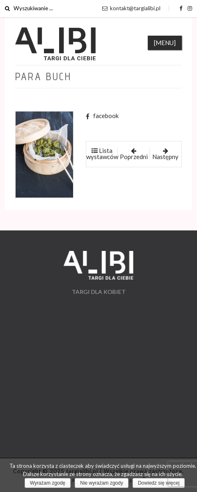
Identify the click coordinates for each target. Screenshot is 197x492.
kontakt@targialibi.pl (131, 8)
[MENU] (165, 42)
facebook (102, 115)
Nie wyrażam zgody (101, 483)
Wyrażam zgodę (48, 483)
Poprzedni (134, 154)
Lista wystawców (102, 153)
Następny (165, 154)
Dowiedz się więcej (158, 483)
